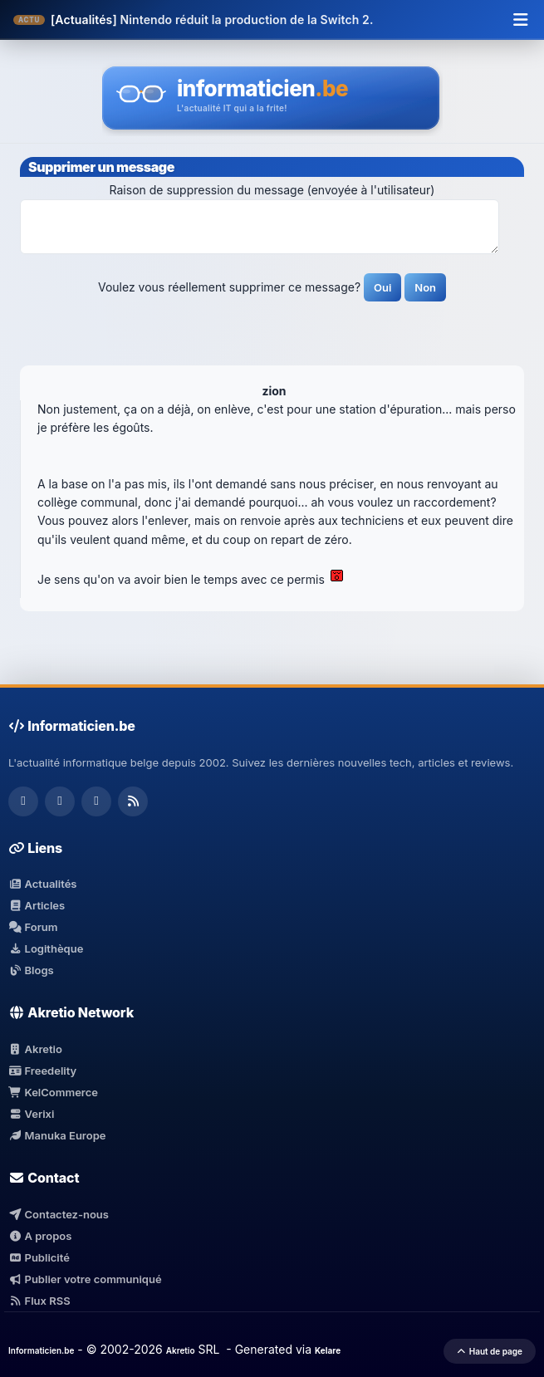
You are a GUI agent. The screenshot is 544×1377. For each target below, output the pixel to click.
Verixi (31, 1113)
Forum (33, 927)
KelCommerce (53, 1092)
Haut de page (489, 1351)
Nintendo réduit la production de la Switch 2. (246, 19)
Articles (36, 905)
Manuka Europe (56, 1135)
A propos (39, 1235)
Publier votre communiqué (85, 1279)
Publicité (39, 1257)
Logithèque (45, 948)
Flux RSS (39, 1300)
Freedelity (42, 1070)
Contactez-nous (58, 1214)
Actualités (42, 883)
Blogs (31, 970)
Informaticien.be (41, 1350)
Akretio (35, 1049)
